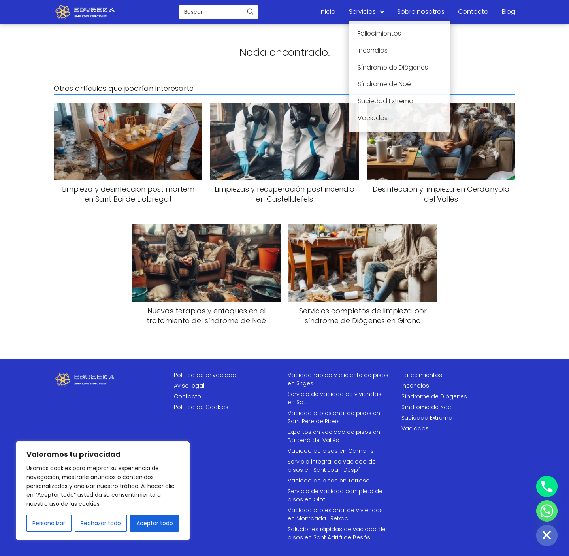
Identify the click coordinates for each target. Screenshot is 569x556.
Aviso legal (189, 386)
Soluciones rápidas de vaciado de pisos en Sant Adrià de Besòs (337, 533)
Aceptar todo (154, 523)
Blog (508, 11)
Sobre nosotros (421, 11)
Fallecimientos (421, 375)
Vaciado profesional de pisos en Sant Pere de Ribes (334, 417)
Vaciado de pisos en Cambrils (331, 451)
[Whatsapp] (547, 511)
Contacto (473, 11)
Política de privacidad (205, 375)
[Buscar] (250, 11)
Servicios (362, 11)
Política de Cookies (201, 407)
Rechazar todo (101, 523)
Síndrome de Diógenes (434, 396)
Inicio (327, 11)
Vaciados (415, 428)
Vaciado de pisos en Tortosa (329, 480)
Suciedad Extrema (426, 418)
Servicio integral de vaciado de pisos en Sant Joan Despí (332, 466)
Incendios (415, 386)
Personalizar (48, 523)
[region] (103, 490)
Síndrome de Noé (426, 407)
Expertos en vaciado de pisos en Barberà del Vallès (334, 436)
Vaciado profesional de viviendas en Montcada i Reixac (335, 514)
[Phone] (547, 486)
